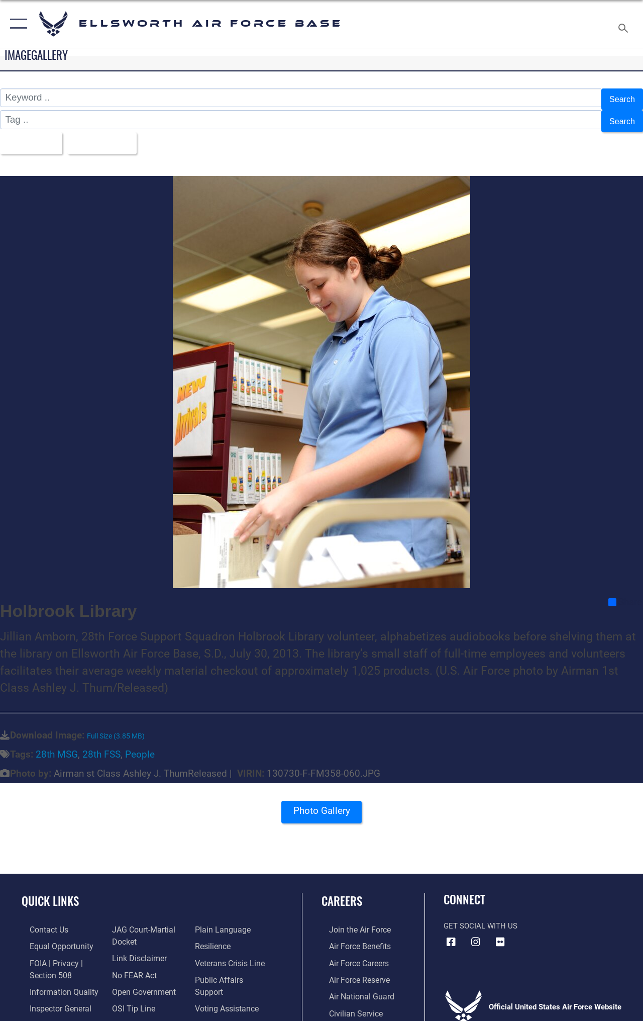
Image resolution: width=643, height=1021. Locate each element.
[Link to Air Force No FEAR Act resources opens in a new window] (131, 963)
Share (625, 593)
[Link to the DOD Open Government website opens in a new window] (139, 979)
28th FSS (101, 745)
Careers (342, 892)
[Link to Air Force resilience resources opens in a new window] (214, 936)
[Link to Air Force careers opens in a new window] (351, 952)
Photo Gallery (321, 804)
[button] (16, 24)
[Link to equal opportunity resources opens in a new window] (51, 936)
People (140, 745)
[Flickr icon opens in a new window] (500, 932)
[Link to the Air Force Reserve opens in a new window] (351, 968)
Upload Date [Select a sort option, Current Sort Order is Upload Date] (111, 135)
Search (620, 97)
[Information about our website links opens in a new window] (136, 947)
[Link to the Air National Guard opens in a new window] (352, 984)
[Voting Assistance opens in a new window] (228, 984)
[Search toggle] (624, 23)
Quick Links (50, 892)
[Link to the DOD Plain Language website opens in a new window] (222, 920)
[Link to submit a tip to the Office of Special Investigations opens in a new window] (130, 995)
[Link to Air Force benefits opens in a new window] (351, 936)
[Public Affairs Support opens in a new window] (234, 968)
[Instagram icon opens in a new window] (475, 932)
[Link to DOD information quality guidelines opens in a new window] (54, 979)
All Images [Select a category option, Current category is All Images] (31, 135)
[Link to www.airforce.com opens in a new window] (351, 920)
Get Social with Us (480, 916)
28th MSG (57, 745)
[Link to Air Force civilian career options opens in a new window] (347, 1000)
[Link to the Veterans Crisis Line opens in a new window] (231, 952)
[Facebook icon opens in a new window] (451, 932)
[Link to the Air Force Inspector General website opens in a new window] (51, 995)
